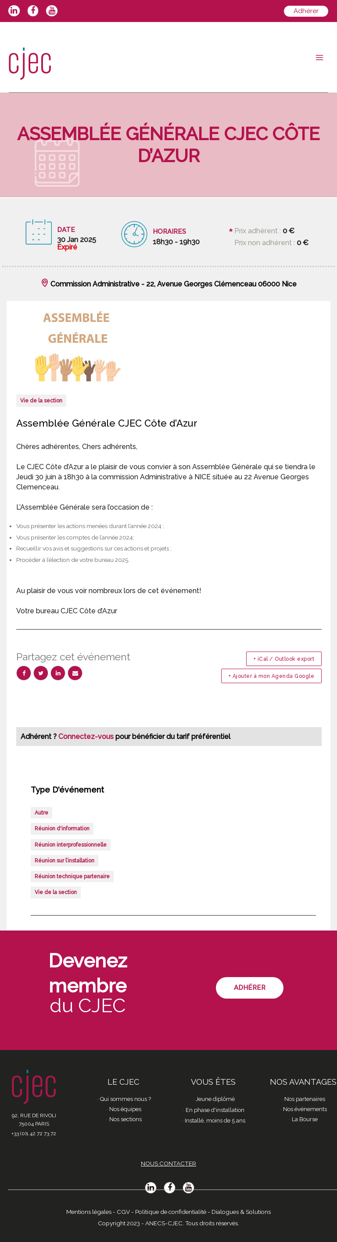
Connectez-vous (86, 736)
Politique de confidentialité (170, 1211)
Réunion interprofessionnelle (71, 845)
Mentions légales (88, 1211)
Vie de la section (41, 401)
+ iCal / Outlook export (284, 659)
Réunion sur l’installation (64, 861)
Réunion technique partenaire (72, 876)
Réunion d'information (62, 829)
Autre (41, 813)
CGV (123, 1211)
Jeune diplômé (215, 1099)
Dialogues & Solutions (241, 1211)
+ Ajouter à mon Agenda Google (272, 676)
